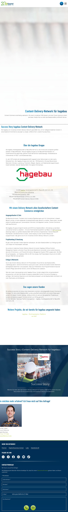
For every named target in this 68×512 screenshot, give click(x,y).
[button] (61, 3)
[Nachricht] (33, 507)
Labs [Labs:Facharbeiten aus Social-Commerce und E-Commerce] (27, 448)
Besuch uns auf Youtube (23, 456)
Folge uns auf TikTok (28, 456)
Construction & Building (27, 192)
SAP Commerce (56, 230)
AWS (28, 194)
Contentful (23, 194)
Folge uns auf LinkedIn (3, 456)
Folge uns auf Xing (8, 456)
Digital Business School (16, 448)
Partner (4, 448)
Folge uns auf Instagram (18, 456)
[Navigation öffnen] (65, 3)
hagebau (22, 190)
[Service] (34, 507)
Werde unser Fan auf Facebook (13, 456)
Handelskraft (35, 448)
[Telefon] (26, 507)
